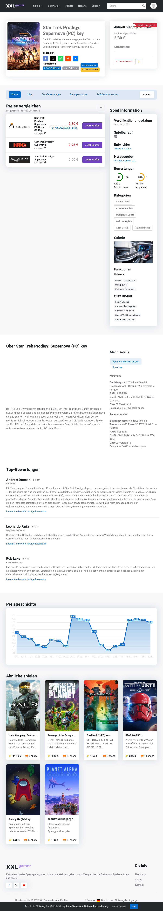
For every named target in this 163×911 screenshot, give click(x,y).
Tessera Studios (123, 148)
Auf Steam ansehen (90, 69)
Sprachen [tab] (117, 367)
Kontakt (139, 884)
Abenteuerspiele (124, 208)
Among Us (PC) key (19, 819)
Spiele (37, 5)
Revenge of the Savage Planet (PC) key (60, 735)
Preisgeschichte (78, 94)
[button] (153, 6)
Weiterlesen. (119, 906)
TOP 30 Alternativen (107, 94)
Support (96, 5)
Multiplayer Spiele (125, 215)
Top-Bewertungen (51, 94)
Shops (138, 879)
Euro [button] (89, 900)
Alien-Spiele (122, 228)
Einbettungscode (89, 65)
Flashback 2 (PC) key (98, 735)
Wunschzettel (124, 61)
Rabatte (82, 5)
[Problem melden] (139, 61)
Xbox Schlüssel (71, 68)
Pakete (69, 5)
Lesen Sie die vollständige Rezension (26, 511)
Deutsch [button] (105, 900)
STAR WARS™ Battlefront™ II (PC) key (138, 735)
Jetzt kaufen (92, 125)
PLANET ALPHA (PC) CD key (61, 819)
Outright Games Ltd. (125, 160)
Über (30, 94)
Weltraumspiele (124, 221)
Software (54, 5)
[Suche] (126, 6)
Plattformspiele (142, 228)
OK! (134, 906)
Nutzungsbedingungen (127, 900)
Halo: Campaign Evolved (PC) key (22, 735)
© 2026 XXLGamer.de (42, 900)
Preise (14, 94)
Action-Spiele (123, 202)
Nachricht (140, 874)
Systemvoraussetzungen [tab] (125, 361)
